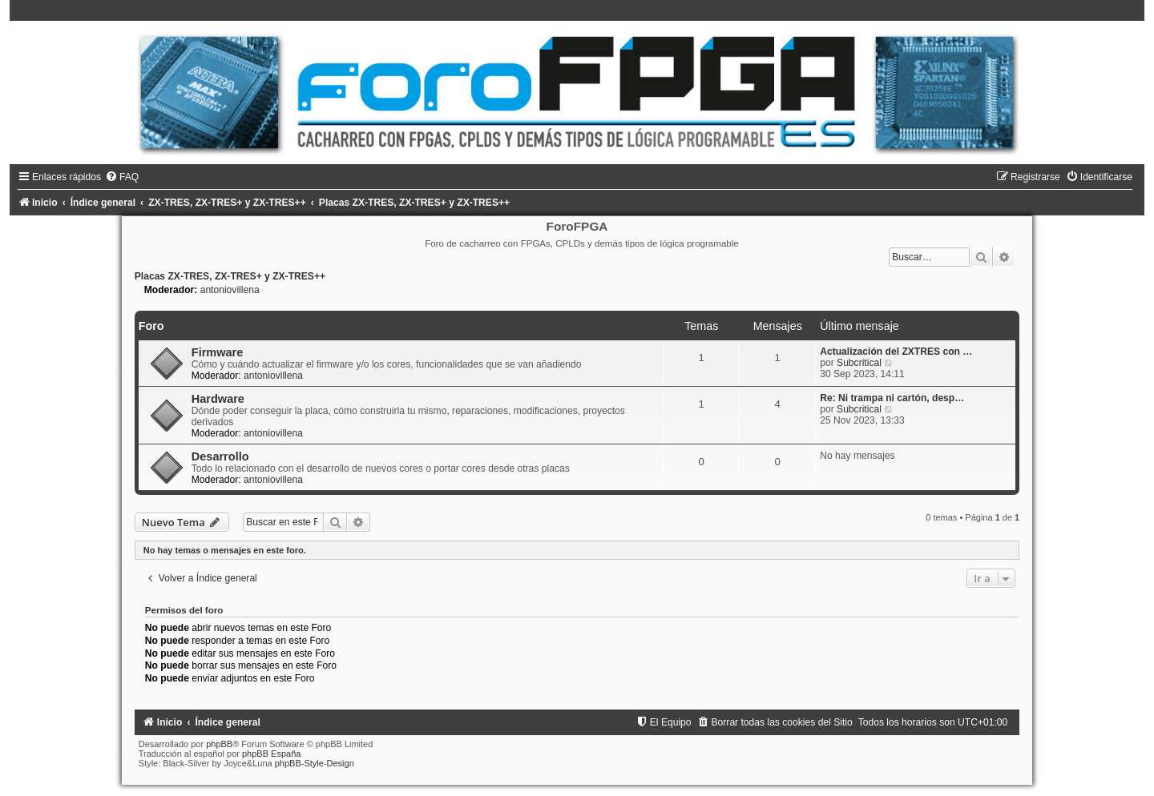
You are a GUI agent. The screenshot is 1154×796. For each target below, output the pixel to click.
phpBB (219, 744)
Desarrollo (220, 456)
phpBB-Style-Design (314, 763)
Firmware (218, 352)
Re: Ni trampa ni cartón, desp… (892, 398)
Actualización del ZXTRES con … (896, 351)
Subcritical (859, 362)
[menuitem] (122, 177)
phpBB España (271, 753)
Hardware (218, 398)
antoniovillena (230, 289)
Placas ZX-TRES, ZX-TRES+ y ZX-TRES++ (230, 276)
